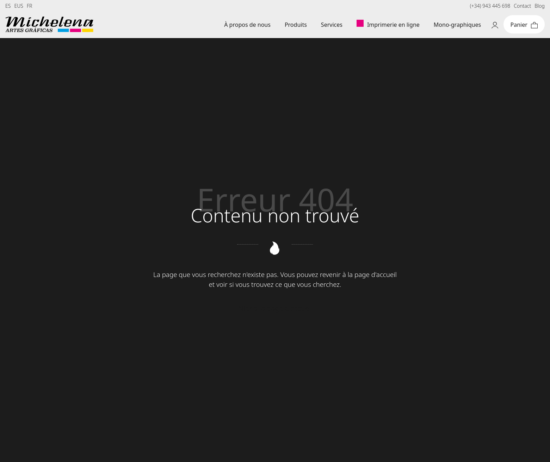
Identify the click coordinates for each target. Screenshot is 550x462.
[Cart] (524, 24)
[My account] (495, 24)
